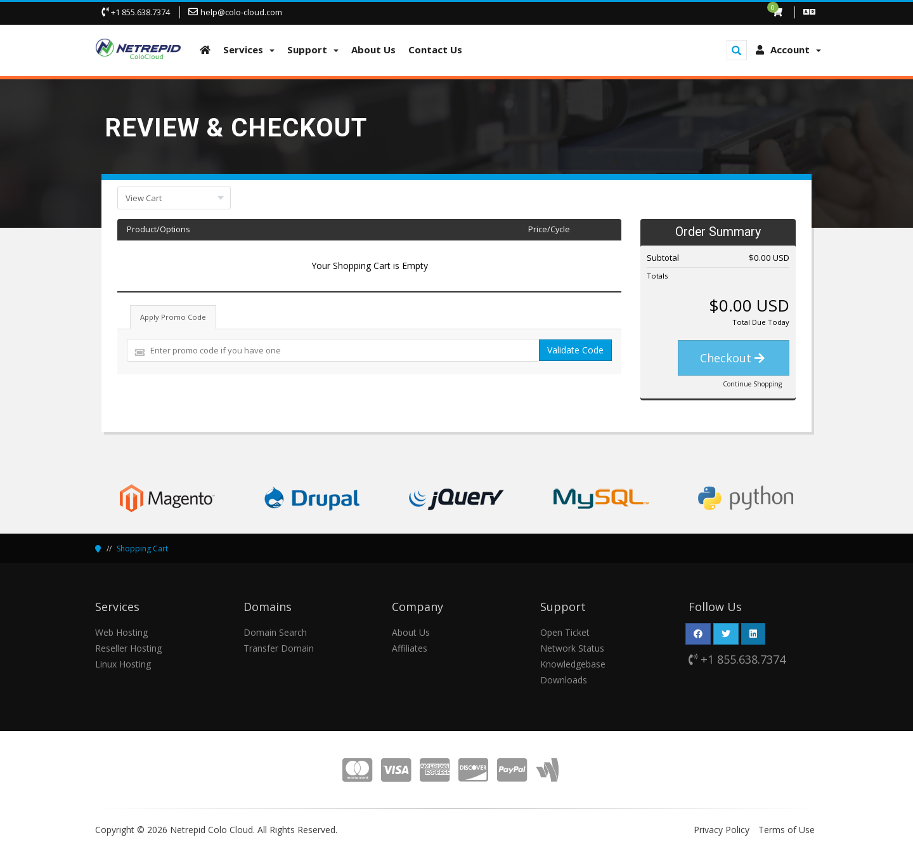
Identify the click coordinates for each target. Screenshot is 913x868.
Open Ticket (565, 632)
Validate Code (575, 350)
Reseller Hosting (128, 648)
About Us (411, 632)
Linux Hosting (123, 664)
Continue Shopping (752, 383)
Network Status (572, 648)
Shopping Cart (142, 548)
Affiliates (409, 648)
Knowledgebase (572, 664)
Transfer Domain (278, 648)
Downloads (563, 680)
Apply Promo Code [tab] (173, 317)
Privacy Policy (721, 830)
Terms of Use (786, 830)
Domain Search (275, 632)
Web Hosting (121, 632)
